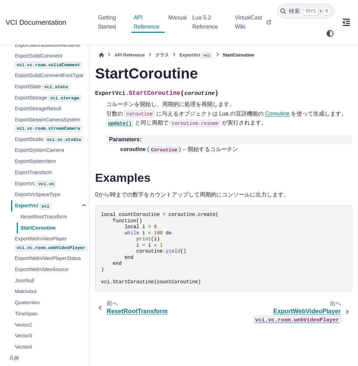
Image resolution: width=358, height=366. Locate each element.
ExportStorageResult (38, 108)
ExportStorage (48, 98)
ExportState (42, 87)
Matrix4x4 (25, 291)
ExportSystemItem (35, 161)
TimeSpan (26, 313)
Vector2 (23, 325)
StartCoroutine (38, 228)
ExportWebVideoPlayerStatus (48, 258)
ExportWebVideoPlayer (51, 243)
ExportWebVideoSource (41, 269)
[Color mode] (330, 33)
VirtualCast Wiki (248, 22)
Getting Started (107, 22)
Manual (177, 18)
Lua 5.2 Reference (205, 22)
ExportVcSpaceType (37, 194)
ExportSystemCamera (39, 150)
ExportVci (33, 206)
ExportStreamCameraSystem (48, 124)
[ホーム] (101, 55)
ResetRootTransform (43, 216)
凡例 (14, 358)
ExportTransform (33, 172)
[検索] (305, 11)
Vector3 (23, 335)
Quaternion (27, 302)
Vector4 (23, 347)
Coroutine (277, 114)
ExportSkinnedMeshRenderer (48, 45)
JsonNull (24, 280)
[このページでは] (346, 22)
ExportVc (35, 184)
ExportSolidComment (48, 60)
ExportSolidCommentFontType (49, 75)
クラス (162, 55)
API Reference (146, 22)
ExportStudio (49, 139)
